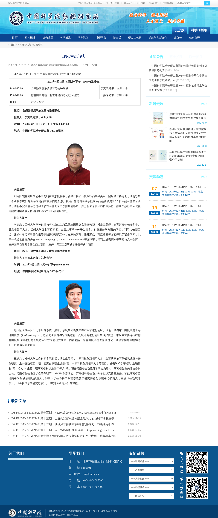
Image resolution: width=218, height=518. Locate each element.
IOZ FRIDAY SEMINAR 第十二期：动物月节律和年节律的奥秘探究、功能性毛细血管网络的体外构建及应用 (65, 424)
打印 (85, 64)
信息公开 (194, 37)
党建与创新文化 (158, 37)
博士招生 (176, 57)
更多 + (204, 104)
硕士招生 (196, 57)
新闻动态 (26, 44)
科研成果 (65, 37)
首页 (13, 44)
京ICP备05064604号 (107, 511)
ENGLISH (153, 3)
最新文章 (18, 401)
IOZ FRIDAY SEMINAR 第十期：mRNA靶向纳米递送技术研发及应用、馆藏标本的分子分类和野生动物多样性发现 (65, 435)
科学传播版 (199, 30)
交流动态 (37, 44)
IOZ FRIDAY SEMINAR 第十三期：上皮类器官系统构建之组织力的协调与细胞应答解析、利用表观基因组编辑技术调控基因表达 (65, 418)
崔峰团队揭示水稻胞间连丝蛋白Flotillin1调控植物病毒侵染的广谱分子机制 (188, 156)
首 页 (15, 37)
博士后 (117, 37)
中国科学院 (168, 3)
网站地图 (128, 3)
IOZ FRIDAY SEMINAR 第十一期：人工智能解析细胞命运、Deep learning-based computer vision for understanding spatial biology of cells (65, 430)
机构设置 (47, 37)
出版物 (178, 37)
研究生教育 (134, 37)
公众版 (179, 30)
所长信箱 (140, 3)
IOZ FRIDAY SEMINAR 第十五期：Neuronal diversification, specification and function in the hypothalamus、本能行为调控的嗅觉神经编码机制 (65, 412)
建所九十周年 (112, 3)
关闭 (94, 64)
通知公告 (156, 57)
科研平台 (100, 37)
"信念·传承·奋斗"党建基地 (90, 3)
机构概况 (30, 37)
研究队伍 (83, 37)
